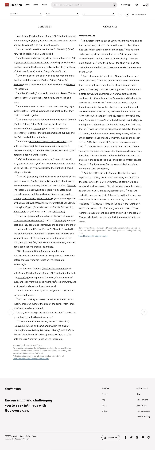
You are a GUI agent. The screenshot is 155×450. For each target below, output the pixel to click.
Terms (34, 436)
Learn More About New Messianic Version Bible (31, 359)
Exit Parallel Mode (139, 15)
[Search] (81, 5)
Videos (44, 5)
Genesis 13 (26, 13)
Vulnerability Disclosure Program (17, 439)
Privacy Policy (25, 436)
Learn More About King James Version (92, 236)
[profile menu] (145, 4)
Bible (28, 5)
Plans (36, 5)
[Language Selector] (136, 4)
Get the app (125, 5)
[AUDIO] (120, 15)
